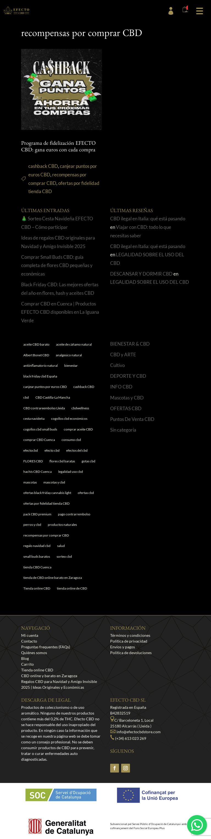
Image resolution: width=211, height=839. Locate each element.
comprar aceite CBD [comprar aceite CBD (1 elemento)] (78, 429)
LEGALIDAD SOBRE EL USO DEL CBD (149, 282)
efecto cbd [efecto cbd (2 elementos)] (52, 450)
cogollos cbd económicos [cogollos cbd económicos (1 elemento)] (69, 418)
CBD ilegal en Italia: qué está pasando (147, 218)
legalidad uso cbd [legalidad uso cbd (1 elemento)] (70, 471)
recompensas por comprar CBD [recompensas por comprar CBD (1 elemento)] (46, 535)
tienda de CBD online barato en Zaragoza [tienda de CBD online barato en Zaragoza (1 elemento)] (52, 578)
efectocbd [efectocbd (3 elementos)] (30, 450)
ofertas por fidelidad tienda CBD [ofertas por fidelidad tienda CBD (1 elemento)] (46, 503)
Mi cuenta (29, 635)
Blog (25, 658)
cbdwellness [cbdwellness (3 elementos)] (80, 408)
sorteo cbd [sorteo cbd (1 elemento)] (64, 556)
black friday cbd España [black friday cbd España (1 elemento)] (40, 376)
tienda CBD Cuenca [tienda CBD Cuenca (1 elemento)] (37, 567)
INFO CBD (121, 387)
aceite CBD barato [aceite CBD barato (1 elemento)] (36, 344)
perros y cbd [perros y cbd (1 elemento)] (32, 525)
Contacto (29, 641)
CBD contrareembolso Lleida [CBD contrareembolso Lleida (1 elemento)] (44, 408)
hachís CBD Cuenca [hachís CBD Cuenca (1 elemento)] (37, 471)
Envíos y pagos (122, 646)
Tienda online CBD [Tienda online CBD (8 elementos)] (36, 588)
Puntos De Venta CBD (132, 419)
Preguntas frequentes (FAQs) (45, 646)
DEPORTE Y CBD (128, 376)
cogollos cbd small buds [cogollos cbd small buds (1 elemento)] (40, 429)
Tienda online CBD (37, 670)
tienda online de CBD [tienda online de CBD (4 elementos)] (72, 588)
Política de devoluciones (131, 652)
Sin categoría (123, 430)
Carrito (27, 664)
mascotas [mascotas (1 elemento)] (30, 482)
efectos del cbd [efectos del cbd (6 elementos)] (77, 450)
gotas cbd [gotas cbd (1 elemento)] (88, 461)
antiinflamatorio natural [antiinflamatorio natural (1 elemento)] (40, 365)
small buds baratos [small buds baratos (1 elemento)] (36, 556)
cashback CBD (43, 166)
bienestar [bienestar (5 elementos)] (71, 365)
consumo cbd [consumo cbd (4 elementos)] (71, 440)
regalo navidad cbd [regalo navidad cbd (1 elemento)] (37, 546)
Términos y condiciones (130, 635)
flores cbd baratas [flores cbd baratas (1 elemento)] (62, 461)
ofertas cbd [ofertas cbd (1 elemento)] (86, 493)
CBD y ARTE (123, 354)
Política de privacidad (128, 641)
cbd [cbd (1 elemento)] (26, 397)
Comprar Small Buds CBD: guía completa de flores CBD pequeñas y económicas (57, 265)
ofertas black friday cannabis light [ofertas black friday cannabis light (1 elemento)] (47, 493)
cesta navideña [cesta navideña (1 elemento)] (34, 418)
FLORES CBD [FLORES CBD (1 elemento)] (33, 461)
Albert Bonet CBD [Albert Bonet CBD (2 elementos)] (36, 355)
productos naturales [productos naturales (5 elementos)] (62, 525)
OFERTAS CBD (125, 408)
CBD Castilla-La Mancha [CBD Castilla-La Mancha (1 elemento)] (52, 397)
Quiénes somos (34, 652)
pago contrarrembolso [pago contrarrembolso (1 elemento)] (74, 514)
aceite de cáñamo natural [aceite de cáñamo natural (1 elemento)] (74, 344)
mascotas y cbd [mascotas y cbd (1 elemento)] (54, 482)
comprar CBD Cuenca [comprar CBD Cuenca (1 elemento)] (39, 440)
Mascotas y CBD (127, 398)
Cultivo (117, 365)
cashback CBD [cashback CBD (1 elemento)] (83, 387)
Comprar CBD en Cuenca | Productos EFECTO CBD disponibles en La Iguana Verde (60, 312)
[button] (199, 10)
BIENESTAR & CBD (130, 344)
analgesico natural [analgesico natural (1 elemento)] (69, 355)
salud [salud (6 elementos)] (61, 546)
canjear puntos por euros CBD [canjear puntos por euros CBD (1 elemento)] (45, 387)
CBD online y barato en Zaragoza (49, 675)
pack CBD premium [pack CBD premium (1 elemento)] (37, 514)
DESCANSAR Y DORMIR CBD (141, 274)
